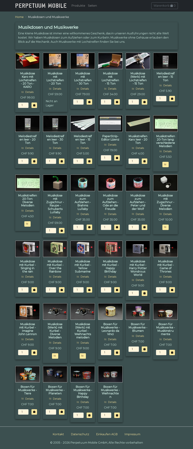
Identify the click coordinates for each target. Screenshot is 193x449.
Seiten (92, 5)
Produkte (78, 5)
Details (27, 92)
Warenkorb (165, 5)
